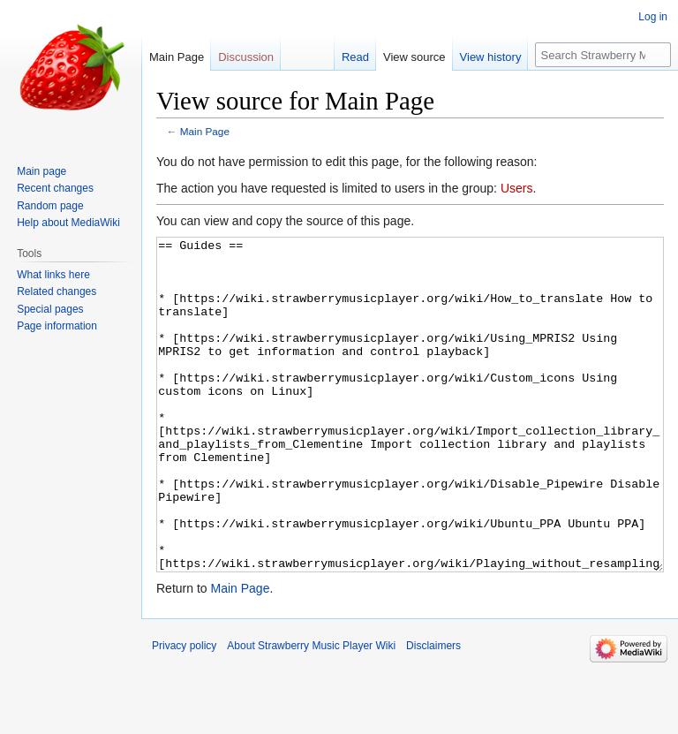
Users (517, 188)
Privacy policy (184, 712)
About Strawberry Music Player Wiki (311, 712)
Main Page (205, 131)
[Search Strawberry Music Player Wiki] (603, 54)
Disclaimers (433, 712)
